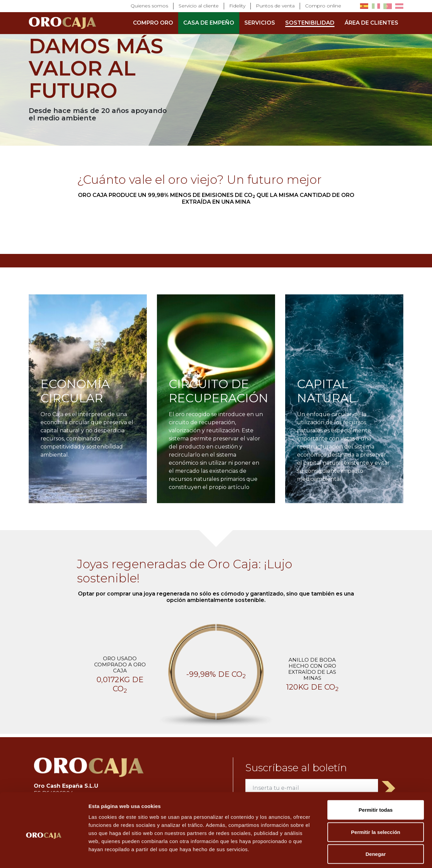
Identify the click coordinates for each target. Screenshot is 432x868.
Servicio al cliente (199, 6)
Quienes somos (149, 6)
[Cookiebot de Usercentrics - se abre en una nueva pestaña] (43, 855)
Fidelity (237, 6)
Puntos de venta (275, 6)
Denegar (376, 824)
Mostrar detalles (365, 855)
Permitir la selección (375, 802)
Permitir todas (376, 779)
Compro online (323, 6)
